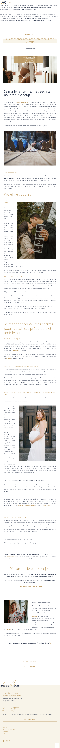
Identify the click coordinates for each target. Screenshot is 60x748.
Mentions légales (9, 730)
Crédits (5, 732)
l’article (8, 358)
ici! (50, 643)
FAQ (4, 734)
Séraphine (31, 505)
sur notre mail (11, 557)
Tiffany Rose (46, 505)
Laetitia (34, 616)
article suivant (30, 666)
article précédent (30, 661)
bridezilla (15, 350)
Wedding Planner (22, 102)
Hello (39, 559)
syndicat (9, 629)
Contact (5, 727)
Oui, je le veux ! (30, 719)
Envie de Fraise (23, 505)
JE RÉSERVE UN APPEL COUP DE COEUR (30, 586)
